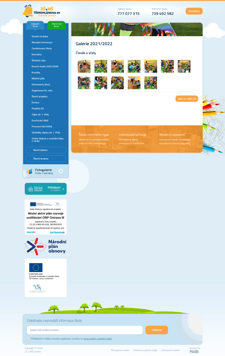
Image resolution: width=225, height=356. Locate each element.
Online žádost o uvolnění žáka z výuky (47, 140)
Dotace (35, 102)
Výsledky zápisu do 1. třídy (46, 132)
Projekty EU (38, 108)
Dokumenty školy (41, 84)
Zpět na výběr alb (187, 98)
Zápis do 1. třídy (40, 114)
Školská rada (38, 60)
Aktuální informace (42, 42)
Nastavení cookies (170, 350)
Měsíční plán (38, 78)
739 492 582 (163, 13)
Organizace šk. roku (42, 90)
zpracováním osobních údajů (97, 338)
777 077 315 (129, 13)
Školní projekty (39, 96)
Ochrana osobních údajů (145, 350)
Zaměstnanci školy (42, 48)
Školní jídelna (40, 150)
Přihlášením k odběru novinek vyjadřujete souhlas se (71, 338)
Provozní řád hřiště (42, 126)
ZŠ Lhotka (41, 11)
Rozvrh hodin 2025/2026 (45, 66)
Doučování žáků (40, 120)
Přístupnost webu (120, 350)
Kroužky (36, 72)
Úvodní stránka (40, 36)
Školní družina (40, 158)
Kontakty (194, 11)
